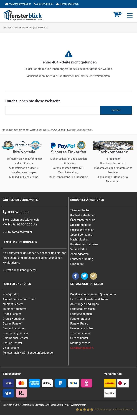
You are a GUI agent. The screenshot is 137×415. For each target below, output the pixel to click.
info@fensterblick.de (19, 4)
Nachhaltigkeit (79, 239)
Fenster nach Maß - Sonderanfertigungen (28, 352)
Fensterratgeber (80, 318)
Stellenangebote (80, 225)
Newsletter (76, 264)
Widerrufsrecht (78, 405)
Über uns (52, 9)
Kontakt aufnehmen (82, 215)
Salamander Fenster (15, 338)
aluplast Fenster (13, 304)
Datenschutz (56, 405)
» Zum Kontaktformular (17, 232)
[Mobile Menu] (129, 15)
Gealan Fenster (12, 323)
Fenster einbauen (81, 314)
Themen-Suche (79, 210)
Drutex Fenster (12, 314)
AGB (67, 405)
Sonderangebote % (82, 348)
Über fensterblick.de (82, 220)
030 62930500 (45, 4)
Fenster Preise (79, 323)
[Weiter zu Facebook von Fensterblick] (75, 276)
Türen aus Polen (80, 333)
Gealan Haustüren (14, 328)
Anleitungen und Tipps (84, 304)
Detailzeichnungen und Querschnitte (93, 294)
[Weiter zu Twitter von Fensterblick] (84, 276)
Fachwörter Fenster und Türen (89, 299)
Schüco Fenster (12, 343)
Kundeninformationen (84, 244)
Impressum (43, 405)
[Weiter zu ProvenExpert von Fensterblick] (93, 276)
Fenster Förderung (81, 259)
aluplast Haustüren (15, 309)
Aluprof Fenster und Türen (19, 299)
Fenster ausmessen (82, 309)
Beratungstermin (69, 4)
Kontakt (18, 9)
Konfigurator (35, 9)
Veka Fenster (11, 348)
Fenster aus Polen (81, 328)
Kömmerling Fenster (15, 333)
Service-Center (79, 338)
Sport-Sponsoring (81, 234)
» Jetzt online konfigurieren (20, 270)
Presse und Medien (82, 230)
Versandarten (78, 249)
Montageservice (80, 343)
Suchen (115, 110)
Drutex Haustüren (14, 318)
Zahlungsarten (79, 254)
